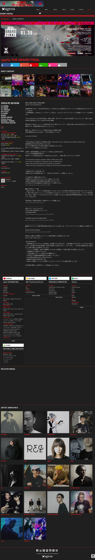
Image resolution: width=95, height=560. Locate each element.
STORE (89, 9)
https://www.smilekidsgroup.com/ (34, 202)
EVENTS (55, 9)
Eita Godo (5, 112)
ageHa (8, 9)
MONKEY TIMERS (7, 121)
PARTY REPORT (18, 19)
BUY (13, 134)
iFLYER (2, 187)
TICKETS (64, 9)
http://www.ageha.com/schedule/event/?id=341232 (39, 214)
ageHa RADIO (57, 550)
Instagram (41, 550)
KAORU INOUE (6, 117)
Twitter (44, 550)
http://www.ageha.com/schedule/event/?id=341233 (39, 220)
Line (47, 550)
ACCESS (72, 9)
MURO (3, 115)
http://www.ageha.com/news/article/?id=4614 (37, 185)
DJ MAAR (4, 108)
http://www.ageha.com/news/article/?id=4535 (38, 232)
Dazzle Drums (6, 119)
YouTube (50, 550)
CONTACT (81, 9)
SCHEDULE (5, 19)
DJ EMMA (4, 106)
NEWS (46, 9)
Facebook (54, 550)
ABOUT (38, 9)
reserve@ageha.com (5, 168)
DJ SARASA (5, 110)
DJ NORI (4, 113)
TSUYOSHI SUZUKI (8, 123)
